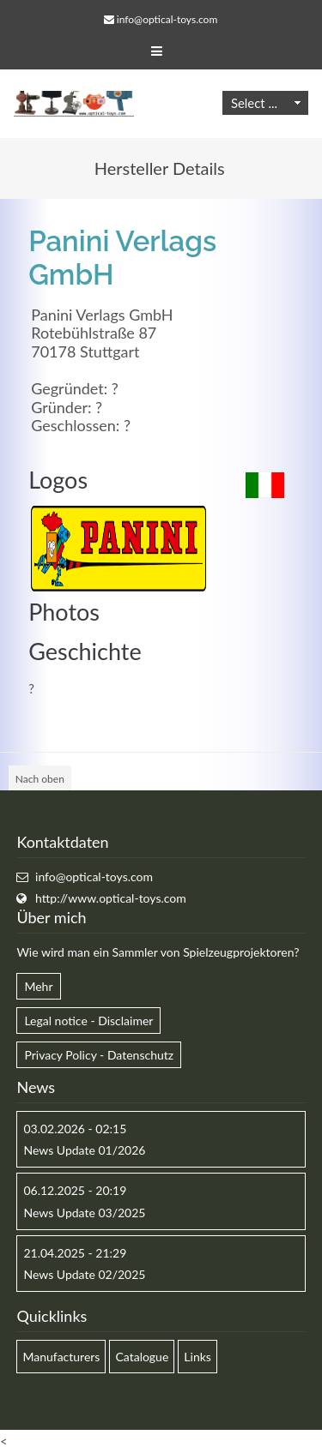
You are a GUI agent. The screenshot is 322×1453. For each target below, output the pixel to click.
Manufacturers (61, 1356)
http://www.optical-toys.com (110, 898)
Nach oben (39, 778)
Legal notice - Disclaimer (88, 1020)
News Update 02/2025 (84, 1274)
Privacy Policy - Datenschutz (98, 1055)
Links (197, 1356)
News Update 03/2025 (84, 1212)
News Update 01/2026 (84, 1150)
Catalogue (141, 1356)
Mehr (38, 986)
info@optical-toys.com (167, 19)
